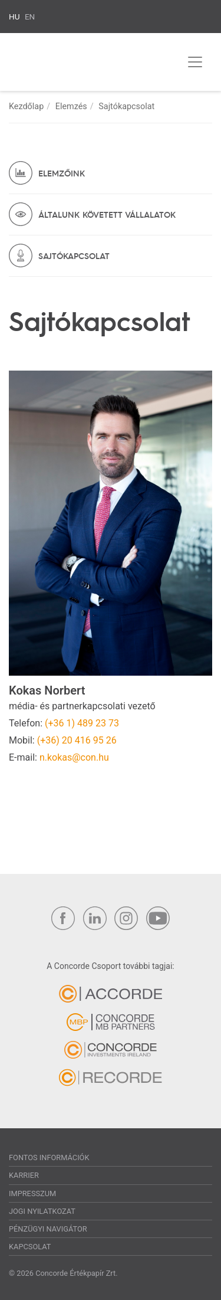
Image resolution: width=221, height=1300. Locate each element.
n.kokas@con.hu (74, 757)
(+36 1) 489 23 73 (82, 723)
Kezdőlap (26, 106)
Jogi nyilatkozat (42, 1211)
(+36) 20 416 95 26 (77, 740)
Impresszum (32, 1193)
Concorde (68, 64)
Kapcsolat (30, 1246)
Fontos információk (49, 1157)
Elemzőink (61, 173)
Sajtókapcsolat (74, 255)
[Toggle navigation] (195, 62)
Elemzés (71, 106)
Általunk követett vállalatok (107, 214)
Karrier (24, 1175)
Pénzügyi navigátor (48, 1228)
